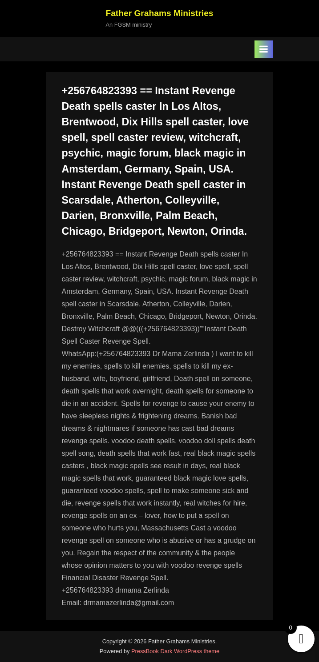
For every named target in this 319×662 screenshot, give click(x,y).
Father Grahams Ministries (159, 13)
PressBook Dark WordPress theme (175, 651)
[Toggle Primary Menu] (263, 49)
